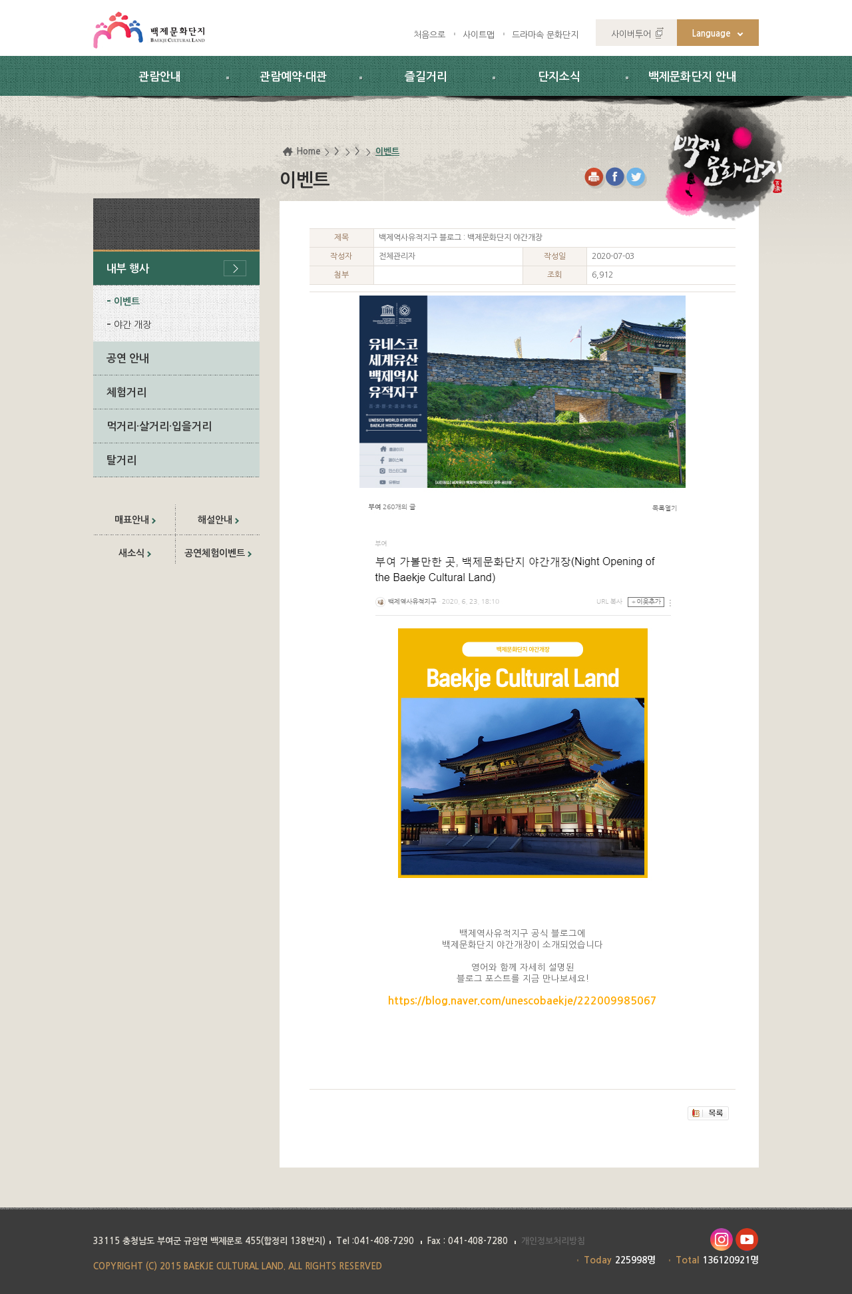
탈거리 (121, 460)
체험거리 (126, 392)
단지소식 (559, 77)
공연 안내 (127, 358)
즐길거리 (426, 77)
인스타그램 (721, 1239)
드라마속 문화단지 (545, 35)
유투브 (747, 1239)
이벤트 (127, 301)
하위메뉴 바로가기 (0, 0)
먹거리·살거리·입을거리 (159, 426)
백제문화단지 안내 (692, 77)
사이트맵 (479, 35)
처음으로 (429, 35)
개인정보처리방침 (553, 1241)
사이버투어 (631, 34)
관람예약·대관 (293, 77)
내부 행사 (127, 269)
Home (308, 151)
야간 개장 (132, 324)
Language (711, 33)
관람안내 (159, 77)
